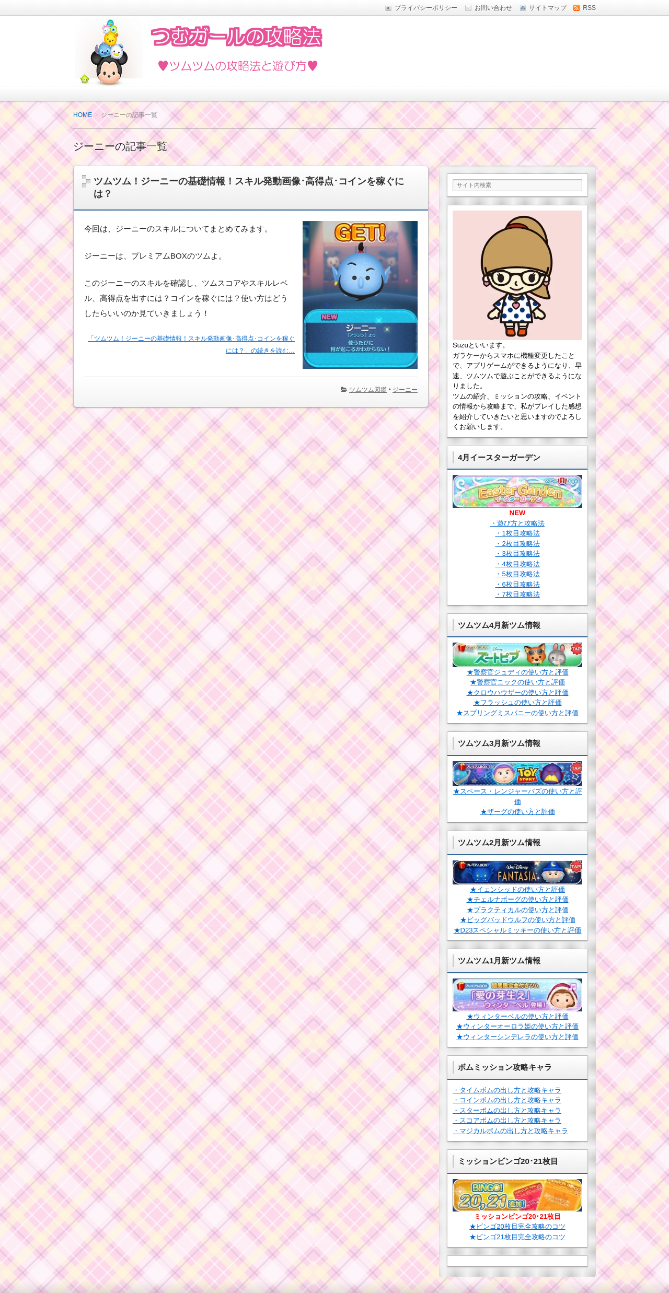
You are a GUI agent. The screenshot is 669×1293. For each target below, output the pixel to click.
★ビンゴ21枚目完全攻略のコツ (517, 1237)
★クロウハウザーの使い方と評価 (518, 692)
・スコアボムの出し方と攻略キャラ (507, 1120)
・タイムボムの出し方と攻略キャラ (507, 1090)
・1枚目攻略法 (517, 533)
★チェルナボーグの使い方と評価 (518, 899)
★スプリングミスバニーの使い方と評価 (517, 713)
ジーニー (405, 389)
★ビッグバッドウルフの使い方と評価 (517, 920)
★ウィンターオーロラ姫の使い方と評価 (517, 1026)
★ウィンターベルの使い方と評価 (518, 1016)
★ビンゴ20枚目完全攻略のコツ (517, 1226)
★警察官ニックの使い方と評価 (517, 682)
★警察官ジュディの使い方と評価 (518, 672)
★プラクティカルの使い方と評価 (518, 910)
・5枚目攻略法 (517, 574)
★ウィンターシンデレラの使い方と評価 (517, 1037)
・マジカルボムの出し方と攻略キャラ (510, 1131)
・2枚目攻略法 (517, 544)
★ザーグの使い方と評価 (517, 812)
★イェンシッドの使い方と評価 (517, 889)
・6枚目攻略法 (517, 584)
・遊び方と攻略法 (517, 523)
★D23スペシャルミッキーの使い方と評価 (518, 930)
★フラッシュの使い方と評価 (518, 702)
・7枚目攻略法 (517, 594)
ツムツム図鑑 (368, 389)
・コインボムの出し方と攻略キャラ (507, 1100)
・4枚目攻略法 (517, 564)
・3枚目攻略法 (517, 553)
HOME (82, 115)
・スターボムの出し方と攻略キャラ (507, 1110)
